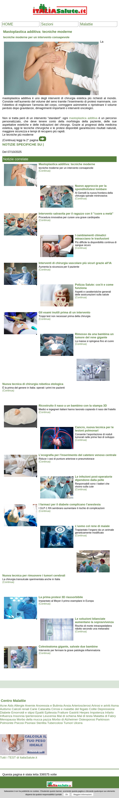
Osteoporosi (87, 719)
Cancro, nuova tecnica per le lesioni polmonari (94, 429)
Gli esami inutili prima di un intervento (64, 312)
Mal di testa (85, 716)
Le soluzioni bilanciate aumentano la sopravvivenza (94, 620)
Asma (115, 705)
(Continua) (45, 170)
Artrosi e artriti (100, 705)
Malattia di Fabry (104, 716)
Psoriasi (30, 723)
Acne (3, 705)
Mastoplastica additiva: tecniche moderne (67, 164)
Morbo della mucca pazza (34, 719)
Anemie (30, 705)
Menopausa (8, 719)
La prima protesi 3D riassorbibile (61, 597)
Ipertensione (33, 716)
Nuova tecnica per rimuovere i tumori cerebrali (33, 575)
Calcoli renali (20, 709)
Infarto (109, 712)
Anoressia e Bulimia (49, 705)
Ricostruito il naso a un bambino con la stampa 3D (73, 405)
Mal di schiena (66, 716)
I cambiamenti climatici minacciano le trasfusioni (92, 237)
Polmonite (6, 723)
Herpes (84, 712)
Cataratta (44, 709)
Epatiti (39, 712)
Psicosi (19, 723)
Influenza (6, 716)
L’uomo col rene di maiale (92, 526)
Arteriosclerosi (81, 705)
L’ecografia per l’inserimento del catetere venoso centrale (77, 455)
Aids (10, 705)
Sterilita (41, 723)
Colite (93, 709)
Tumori (68, 723)
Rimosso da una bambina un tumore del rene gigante (94, 336)
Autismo (5, 709)
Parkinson (102, 719)
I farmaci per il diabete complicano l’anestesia (70, 504)
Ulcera (78, 723)
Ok (66, 794)
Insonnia (19, 716)
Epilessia (51, 712)
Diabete (5, 712)
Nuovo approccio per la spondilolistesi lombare (91, 187)
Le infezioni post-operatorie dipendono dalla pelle (93, 478)
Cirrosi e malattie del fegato (69, 709)
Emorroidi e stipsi (22, 712)
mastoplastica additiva (83, 118)
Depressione (106, 709)
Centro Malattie (13, 701)
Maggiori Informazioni (82, 794)
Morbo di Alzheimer (65, 719)
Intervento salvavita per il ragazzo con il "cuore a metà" (76, 213)
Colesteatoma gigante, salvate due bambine (68, 646)
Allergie (19, 705)
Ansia (67, 705)
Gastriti (74, 712)
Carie (33, 709)
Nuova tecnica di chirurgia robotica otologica (32, 384)
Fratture (63, 712)
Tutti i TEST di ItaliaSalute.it (18, 757)
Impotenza (97, 712)
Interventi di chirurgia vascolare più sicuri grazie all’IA (75, 263)
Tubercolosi (55, 723)
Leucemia (49, 716)
